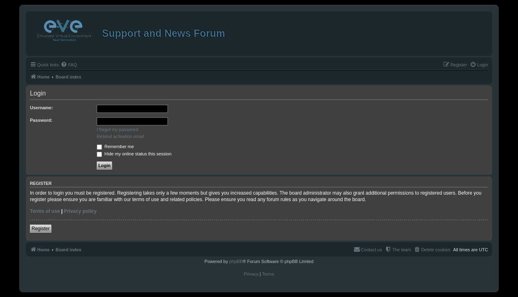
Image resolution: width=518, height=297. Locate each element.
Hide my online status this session (134, 153)
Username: (41, 107)
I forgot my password (117, 129)
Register (41, 228)
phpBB (235, 261)
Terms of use (45, 211)
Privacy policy (80, 211)
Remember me (115, 146)
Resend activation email (120, 136)
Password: (41, 120)
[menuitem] (69, 65)
